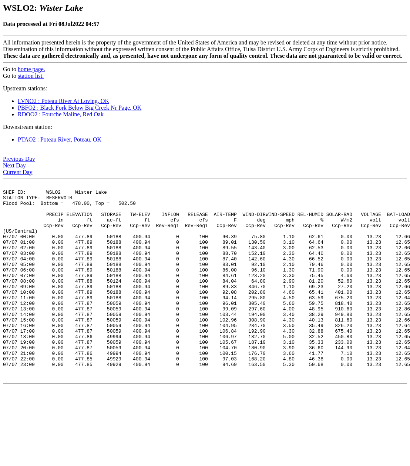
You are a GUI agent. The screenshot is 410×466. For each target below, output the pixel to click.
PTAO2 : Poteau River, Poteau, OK (59, 139)
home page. (31, 69)
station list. (31, 76)
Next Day (14, 165)
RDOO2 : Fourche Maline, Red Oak (61, 114)
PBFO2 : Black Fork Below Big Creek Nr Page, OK (79, 107)
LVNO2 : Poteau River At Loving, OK (63, 101)
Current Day (18, 172)
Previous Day (19, 159)
